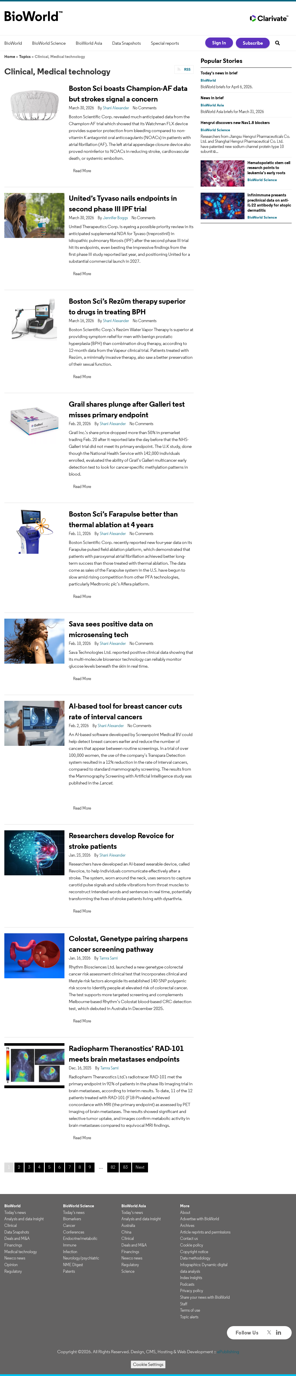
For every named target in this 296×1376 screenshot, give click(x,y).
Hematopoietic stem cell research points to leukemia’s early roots (268, 167)
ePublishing (228, 1351)
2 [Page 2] (19, 1167)
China (126, 1232)
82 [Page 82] (113, 1167)
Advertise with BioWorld (199, 1218)
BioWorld (13, 43)
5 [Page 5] (49, 1167)
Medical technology (20, 1251)
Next (140, 1167)
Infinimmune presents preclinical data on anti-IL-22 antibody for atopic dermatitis (269, 202)
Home (9, 56)
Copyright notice (194, 1251)
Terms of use (190, 1310)
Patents (69, 1271)
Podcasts (187, 1284)
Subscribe (253, 43)
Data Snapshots (126, 43)
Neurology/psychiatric (81, 1258)
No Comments (144, 107)
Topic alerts (189, 1316)
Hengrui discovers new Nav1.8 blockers (235, 122)
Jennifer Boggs (115, 217)
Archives (187, 1225)
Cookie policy (191, 1245)
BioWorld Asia (89, 43)
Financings (13, 1245)
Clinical (10, 1225)
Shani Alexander (116, 107)
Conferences (73, 1232)
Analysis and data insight (24, 1218)
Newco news (14, 1258)
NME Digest (73, 1264)
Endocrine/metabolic (80, 1238)
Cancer (69, 1225)
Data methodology (195, 1258)
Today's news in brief (219, 73)
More (184, 1205)
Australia (128, 1225)
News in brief (212, 97)
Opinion (11, 1264)
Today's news (15, 1212)
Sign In (219, 43)
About (185, 1212)
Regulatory (13, 1271)
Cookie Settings (148, 1364)
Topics (25, 56)
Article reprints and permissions (205, 1232)
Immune (69, 1245)
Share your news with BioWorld (205, 1297)
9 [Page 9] (90, 1167)
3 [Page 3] (29, 1167)
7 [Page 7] (70, 1167)
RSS (186, 69)
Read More (82, 170)
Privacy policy (191, 1290)
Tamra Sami (108, 958)
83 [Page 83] (125, 1167)
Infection (70, 1251)
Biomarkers (72, 1218)
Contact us (189, 1238)
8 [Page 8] (80, 1167)
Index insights (191, 1277)
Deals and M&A (17, 1238)
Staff (183, 1303)
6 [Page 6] (59, 1167)
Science (127, 1271)
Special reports (165, 43)
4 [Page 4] (39, 1167)
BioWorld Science (49, 43)
